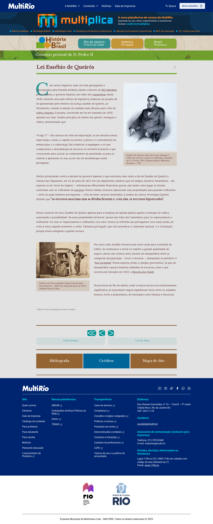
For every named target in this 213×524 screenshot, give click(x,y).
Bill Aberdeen (109, 90)
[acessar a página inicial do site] (21, 6)
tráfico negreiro (45, 112)
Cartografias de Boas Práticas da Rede (69, 412)
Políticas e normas (105, 421)
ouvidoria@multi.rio (147, 424)
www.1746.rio (152, 465)
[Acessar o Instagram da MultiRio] (165, 388)
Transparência (103, 399)
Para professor (30, 426)
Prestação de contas (106, 426)
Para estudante (30, 432)
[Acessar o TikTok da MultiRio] (171, 388)
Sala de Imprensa (125, 6)
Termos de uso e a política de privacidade (109, 455)
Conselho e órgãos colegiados (111, 416)
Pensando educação (32, 447)
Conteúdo (90, 6)
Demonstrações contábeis (109, 432)
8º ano (46, 309)
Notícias (106, 6)
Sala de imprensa (31, 416)
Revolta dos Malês (143, 272)
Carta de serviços (104, 405)
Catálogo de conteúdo (33, 421)
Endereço (143, 399)
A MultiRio (72, 6)
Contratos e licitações (107, 437)
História (40, 309)
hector (56, 419)
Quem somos (29, 405)
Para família (28, 437)
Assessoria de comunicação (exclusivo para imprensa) (163, 433)
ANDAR (57, 405)
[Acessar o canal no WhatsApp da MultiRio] (183, 388)
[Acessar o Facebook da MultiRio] (177, 388)
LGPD (98, 447)
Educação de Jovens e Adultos (63, 309)
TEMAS (57, 424)
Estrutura (27, 410)
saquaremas (99, 94)
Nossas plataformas (64, 399)
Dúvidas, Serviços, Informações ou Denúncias (157, 452)
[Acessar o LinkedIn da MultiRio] (189, 388)
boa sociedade (103, 262)
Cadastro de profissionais (109, 442)
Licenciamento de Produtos (31, 455)
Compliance (102, 410)
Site (24, 399)
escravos (79, 190)
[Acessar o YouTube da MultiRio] (160, 388)
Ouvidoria (143, 417)
